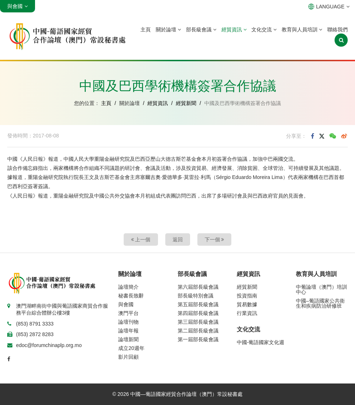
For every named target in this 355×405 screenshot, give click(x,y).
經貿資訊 (234, 29)
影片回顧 (128, 357)
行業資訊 (247, 313)
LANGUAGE (329, 6)
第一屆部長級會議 (198, 339)
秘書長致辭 (131, 296)
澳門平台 (128, 313)
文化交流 (264, 29)
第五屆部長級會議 (198, 304)
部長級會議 (201, 29)
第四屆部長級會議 (198, 313)
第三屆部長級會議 (198, 322)
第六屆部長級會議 (198, 287)
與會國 (126, 304)
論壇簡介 (128, 287)
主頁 (145, 29)
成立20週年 (131, 348)
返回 (178, 239)
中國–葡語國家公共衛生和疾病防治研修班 (320, 303)
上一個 (141, 239)
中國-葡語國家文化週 (261, 342)
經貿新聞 (186, 103)
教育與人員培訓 (302, 29)
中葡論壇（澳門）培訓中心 (321, 289)
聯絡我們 (337, 29)
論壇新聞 (128, 339)
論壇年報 (128, 331)
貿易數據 (247, 304)
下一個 (214, 239)
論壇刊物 (128, 322)
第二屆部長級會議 (198, 331)
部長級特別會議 (195, 296)
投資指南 (247, 296)
